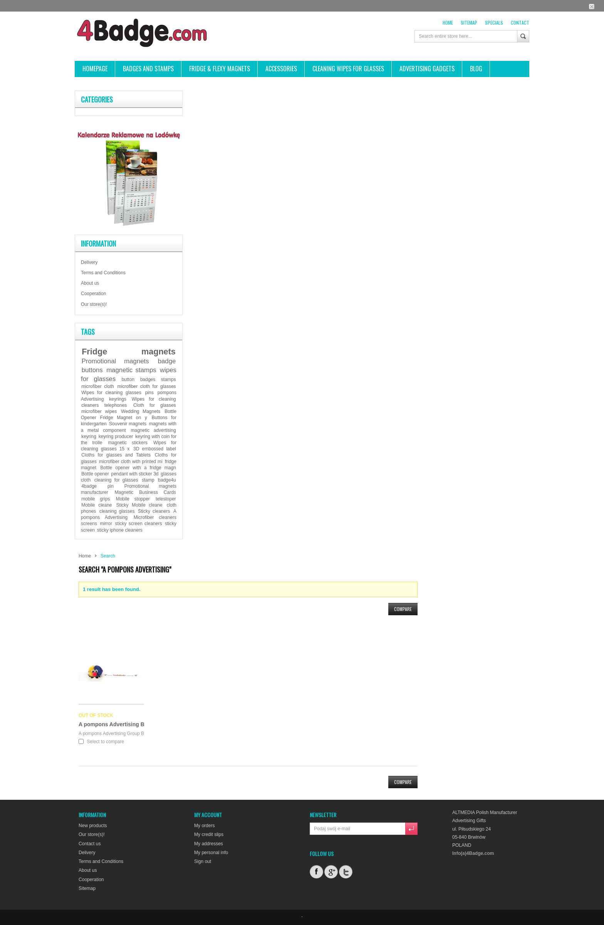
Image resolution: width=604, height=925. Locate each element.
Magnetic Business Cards (145, 492)
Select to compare (105, 741)
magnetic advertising (153, 430)
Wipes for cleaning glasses (111, 392)
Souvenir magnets (127, 423)
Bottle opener (95, 474)
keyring (88, 436)
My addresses (208, 843)
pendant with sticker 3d (134, 474)
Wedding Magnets (140, 411)
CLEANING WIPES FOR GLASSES (348, 68)
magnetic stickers (128, 442)
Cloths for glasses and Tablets (116, 455)
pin (110, 486)
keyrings (117, 399)
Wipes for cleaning (154, 399)
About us (90, 283)
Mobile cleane (96, 505)
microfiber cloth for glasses (146, 386)
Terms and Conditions (103, 272)
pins (149, 392)
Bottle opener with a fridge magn (138, 467)
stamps (168, 379)
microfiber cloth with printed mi (131, 461)
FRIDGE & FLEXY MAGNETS (219, 68)
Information (98, 243)
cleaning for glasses (116, 480)
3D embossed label (154, 449)
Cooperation (93, 293)
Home (448, 22)
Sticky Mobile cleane (139, 505)
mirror (106, 523)
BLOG (476, 68)
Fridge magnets (129, 351)
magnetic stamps (131, 370)
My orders (204, 825)
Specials (494, 22)
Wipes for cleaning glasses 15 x (128, 446)
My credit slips (208, 834)
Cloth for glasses (154, 405)
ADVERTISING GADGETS (427, 68)
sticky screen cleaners (138, 523)
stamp (148, 480)
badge (167, 361)
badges (147, 379)
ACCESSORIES (281, 68)
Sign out (202, 861)
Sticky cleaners (154, 511)
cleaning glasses (117, 511)
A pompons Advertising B (111, 724)
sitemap (469, 22)
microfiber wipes (99, 411)
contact (520, 22)
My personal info (211, 852)
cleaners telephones (104, 405)
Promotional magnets (115, 361)
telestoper (166, 499)
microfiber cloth (97, 386)
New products (93, 825)
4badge (89, 486)
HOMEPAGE (94, 68)
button (128, 379)
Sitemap (87, 888)
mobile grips (95, 499)
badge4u (167, 480)
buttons (92, 370)
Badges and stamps (148, 68)
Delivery (89, 262)
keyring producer (116, 436)
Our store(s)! (94, 304)
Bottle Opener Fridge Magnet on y (128, 414)
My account (208, 815)
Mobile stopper (133, 499)
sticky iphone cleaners (120, 530)
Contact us (90, 843)
